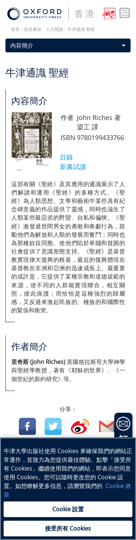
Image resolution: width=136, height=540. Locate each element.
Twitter (53, 426)
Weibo (80, 426)
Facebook (27, 426)
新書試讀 (73, 166)
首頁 (15, 29)
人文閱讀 (54, 29)
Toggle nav (125, 13)
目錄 (67, 157)
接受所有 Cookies (68, 528)
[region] (68, 488)
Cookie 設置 (68, 509)
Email (107, 426)
